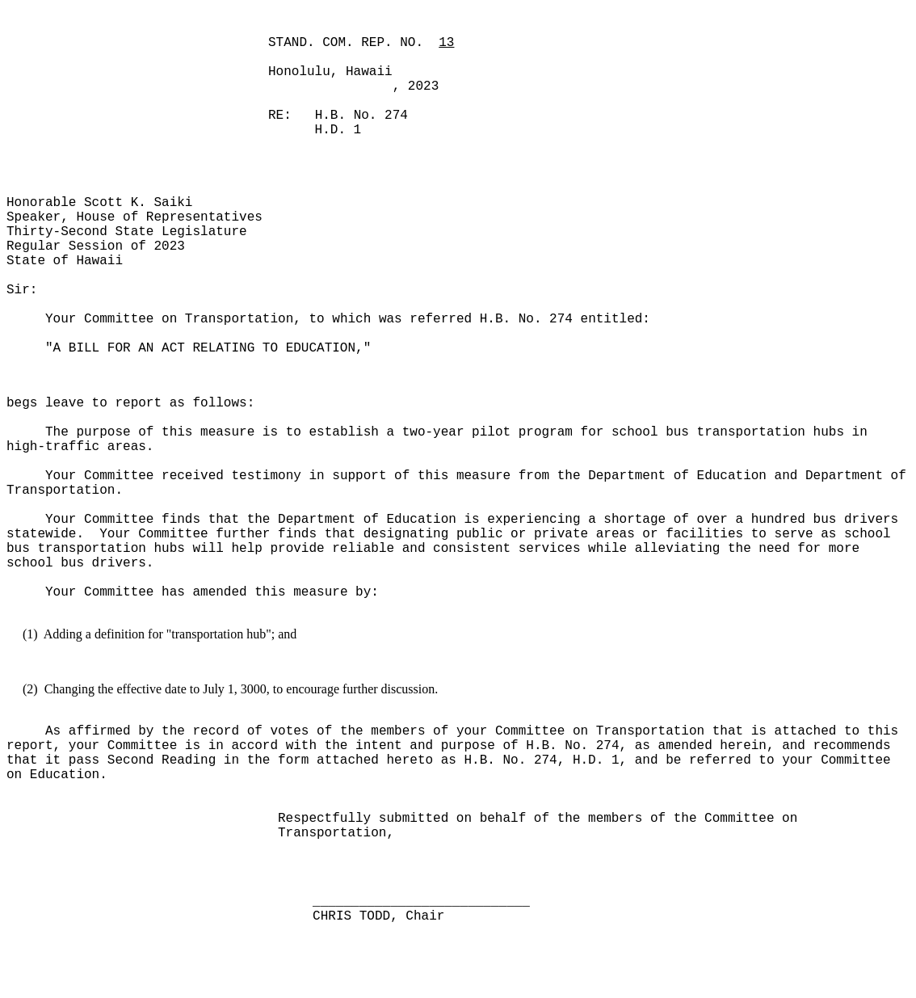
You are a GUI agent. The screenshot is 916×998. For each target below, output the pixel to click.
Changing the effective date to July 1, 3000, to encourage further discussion (239, 689)
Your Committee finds (122, 519)
